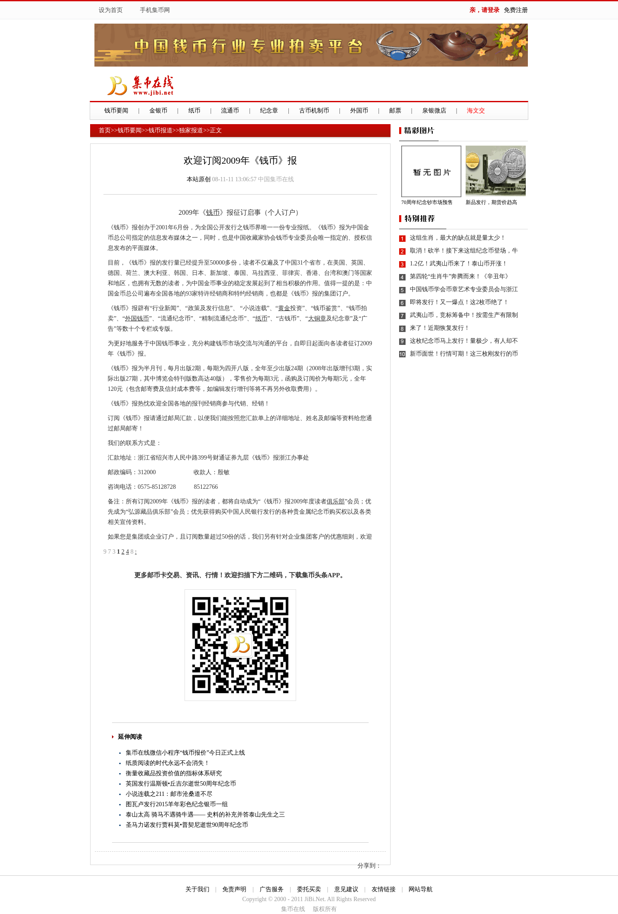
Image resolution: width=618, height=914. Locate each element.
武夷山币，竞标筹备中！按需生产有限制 (464, 315)
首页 (105, 130)
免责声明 (234, 889)
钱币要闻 (116, 110)
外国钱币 (137, 318)
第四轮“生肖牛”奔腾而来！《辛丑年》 (460, 276)
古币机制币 (314, 110)
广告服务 (272, 889)
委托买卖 (309, 889)
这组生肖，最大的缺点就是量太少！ (458, 238)
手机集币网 (155, 10)
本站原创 (199, 179)
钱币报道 (160, 130)
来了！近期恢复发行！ (440, 328)
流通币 (230, 110)
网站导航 (421, 889)
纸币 (194, 110)
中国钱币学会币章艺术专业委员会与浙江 (464, 289)
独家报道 (191, 130)
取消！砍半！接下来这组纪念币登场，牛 (464, 250)
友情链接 (384, 889)
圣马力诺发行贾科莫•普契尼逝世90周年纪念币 (187, 825)
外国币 (359, 110)
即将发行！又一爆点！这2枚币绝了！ (459, 302)
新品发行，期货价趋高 (491, 202)
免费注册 (516, 10)
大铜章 (317, 318)
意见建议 (346, 889)
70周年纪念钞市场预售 (427, 202)
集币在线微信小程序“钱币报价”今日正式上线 (185, 752)
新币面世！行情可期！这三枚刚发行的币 (464, 353)
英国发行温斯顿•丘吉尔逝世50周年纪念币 (181, 783)
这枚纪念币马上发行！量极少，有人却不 (464, 341)
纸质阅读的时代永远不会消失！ (168, 763)
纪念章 (269, 110)
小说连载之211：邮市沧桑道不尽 (169, 794)
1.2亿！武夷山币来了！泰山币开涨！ (459, 263)
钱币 (213, 212)
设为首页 (111, 10)
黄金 (284, 308)
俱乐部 (336, 501)
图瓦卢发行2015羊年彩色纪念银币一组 (177, 804)
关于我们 (197, 889)
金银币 (158, 110)
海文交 (476, 110)
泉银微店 (434, 110)
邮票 (395, 110)
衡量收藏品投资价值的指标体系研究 (174, 773)
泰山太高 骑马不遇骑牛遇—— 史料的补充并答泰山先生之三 (205, 814)
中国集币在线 (276, 179)
